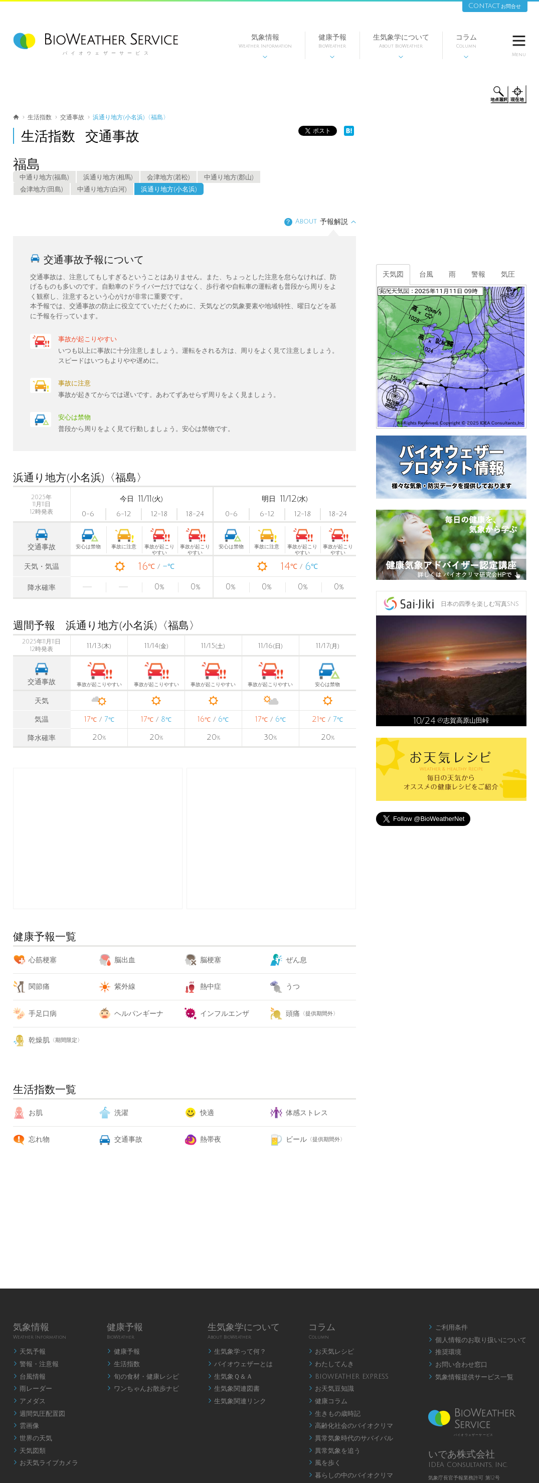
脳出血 (117, 960)
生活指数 (123, 1364)
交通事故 (120, 1139)
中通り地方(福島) (44, 177)
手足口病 (35, 1013)
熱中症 (203, 986)
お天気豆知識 (331, 1388)
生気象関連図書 (234, 1388)
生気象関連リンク (237, 1401)
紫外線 (117, 986)
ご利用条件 (448, 1327)
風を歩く (324, 1462)
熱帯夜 (203, 1139)
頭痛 (304, 1013)
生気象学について (401, 46)
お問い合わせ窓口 (457, 1364)
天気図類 (29, 1450)
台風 (426, 274)
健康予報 (332, 46)
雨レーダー (33, 1388)
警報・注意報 (36, 1364)
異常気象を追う (334, 1450)
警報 (478, 274)
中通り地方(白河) (102, 189)
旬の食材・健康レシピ (143, 1376)
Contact (494, 6)
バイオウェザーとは (240, 1364)
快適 (199, 1113)
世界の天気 (33, 1438)
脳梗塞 (203, 960)
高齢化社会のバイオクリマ (351, 1425)
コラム (466, 46)
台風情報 (29, 1376)
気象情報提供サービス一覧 (470, 1377)
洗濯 (113, 1113)
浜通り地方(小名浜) (169, 189)
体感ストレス (299, 1113)
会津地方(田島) (41, 189)
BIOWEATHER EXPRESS (348, 1376)
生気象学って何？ (237, 1351)
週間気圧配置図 (39, 1413)
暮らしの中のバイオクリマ (351, 1475)
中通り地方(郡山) (229, 177)
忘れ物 (31, 1139)
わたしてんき (331, 1364)
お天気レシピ (331, 1351)
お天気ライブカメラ (46, 1462)
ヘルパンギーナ (131, 1013)
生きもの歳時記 (334, 1413)
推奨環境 (444, 1352)
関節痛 (31, 986)
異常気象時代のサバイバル (351, 1438)
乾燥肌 (48, 1040)
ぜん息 (288, 960)
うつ (285, 986)
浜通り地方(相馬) (108, 177)
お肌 (28, 1113)
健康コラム (328, 1401)
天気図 (393, 274)
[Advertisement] (271, 838)
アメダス (29, 1401)
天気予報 (29, 1351)
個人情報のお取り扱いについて (477, 1340)
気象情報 (265, 46)
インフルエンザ (217, 1013)
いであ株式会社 (461, 1454)
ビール (307, 1139)
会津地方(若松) (168, 177)
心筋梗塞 (35, 960)
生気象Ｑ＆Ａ (230, 1376)
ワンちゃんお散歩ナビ (143, 1388)
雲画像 (26, 1425)
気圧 (508, 274)
